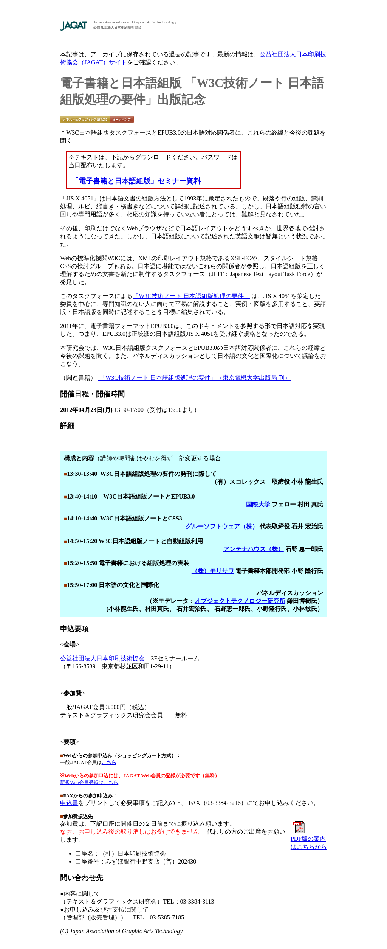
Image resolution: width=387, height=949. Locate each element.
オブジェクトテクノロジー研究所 (240, 601)
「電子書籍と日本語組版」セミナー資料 (136, 181)
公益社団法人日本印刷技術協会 (102, 658)
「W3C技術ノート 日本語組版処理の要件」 (191, 296)
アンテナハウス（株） (253, 549)
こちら (109, 762)
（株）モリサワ (213, 571)
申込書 (69, 803)
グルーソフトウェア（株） (222, 526)
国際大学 (258, 504)
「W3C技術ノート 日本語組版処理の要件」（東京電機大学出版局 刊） (194, 377)
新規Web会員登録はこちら (89, 782)
